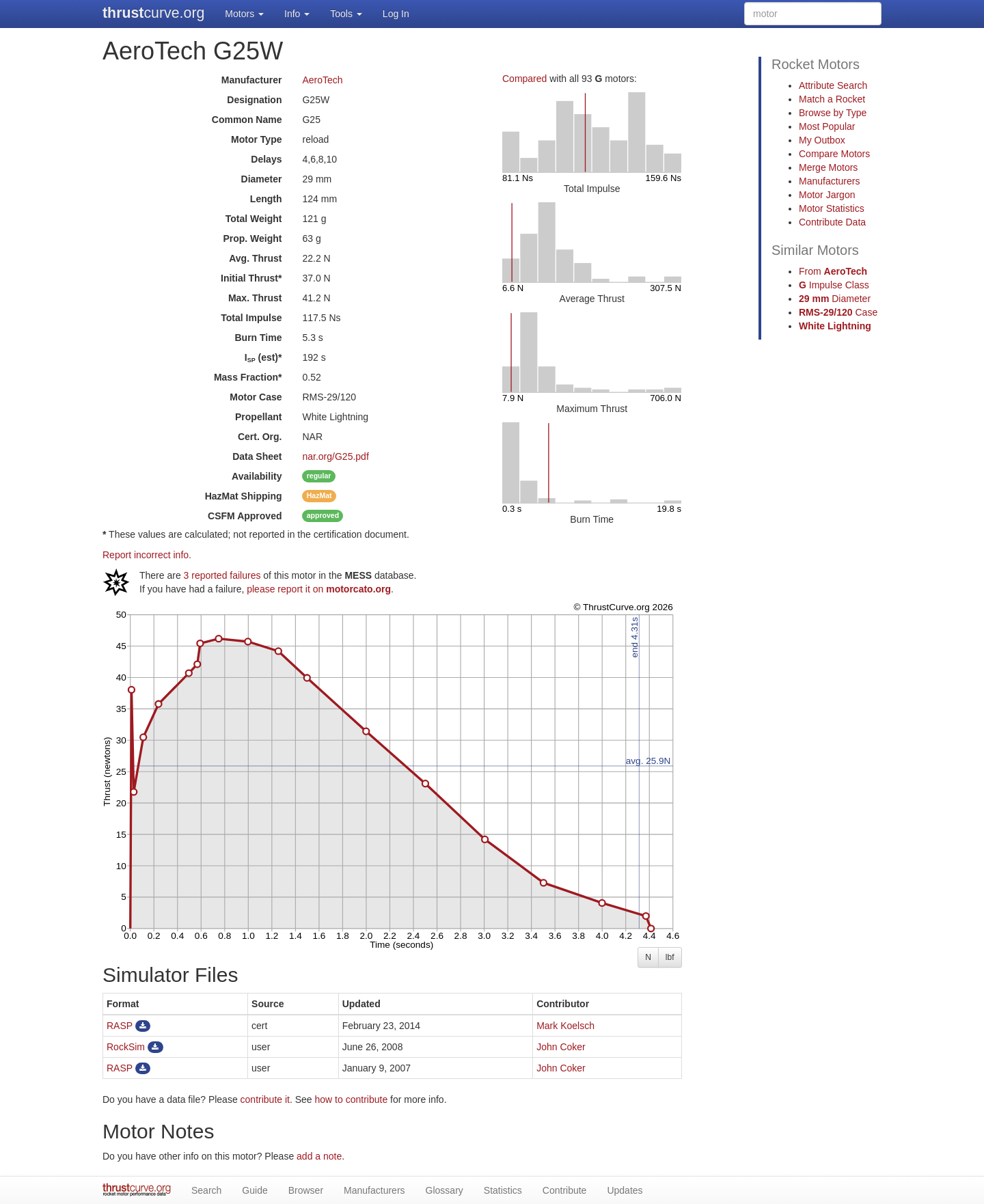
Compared (524, 78)
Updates (624, 1190)
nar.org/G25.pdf (335, 456)
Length (266, 198)
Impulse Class (834, 284)
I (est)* (263, 358)
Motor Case (256, 397)
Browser (305, 1190)
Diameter (261, 179)
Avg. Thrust (255, 258)
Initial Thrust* (251, 278)
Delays (266, 159)
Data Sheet (257, 456)
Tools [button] (346, 13)
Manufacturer (251, 79)
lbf (670, 957)
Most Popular (827, 126)
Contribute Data (832, 222)
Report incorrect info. (146, 554)
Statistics (503, 1190)
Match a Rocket (832, 99)
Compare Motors (834, 153)
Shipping (243, 496)
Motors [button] (244, 13)
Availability (257, 476)
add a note (319, 1156)
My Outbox (822, 140)
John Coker (561, 1046)
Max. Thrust (255, 297)
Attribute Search (833, 85)
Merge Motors (828, 167)
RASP (120, 1025)
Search (206, 1190)
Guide (254, 1190)
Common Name (247, 119)
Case (838, 312)
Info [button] (297, 13)
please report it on (319, 589)
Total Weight (254, 218)
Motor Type (256, 139)
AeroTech (322, 79)
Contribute (565, 1190)
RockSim (126, 1046)
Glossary (444, 1190)
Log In (396, 13)
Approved (245, 515)
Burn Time (258, 337)
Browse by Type (832, 112)
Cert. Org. (260, 436)
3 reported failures (222, 575)
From (833, 271)
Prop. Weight (252, 238)
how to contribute (351, 1099)
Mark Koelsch (565, 1025)
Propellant (258, 416)
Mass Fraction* (248, 377)
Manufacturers (829, 181)
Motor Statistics (831, 208)
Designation (254, 99)
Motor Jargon (827, 194)
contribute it (265, 1099)
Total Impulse (251, 317)
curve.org (153, 13)
